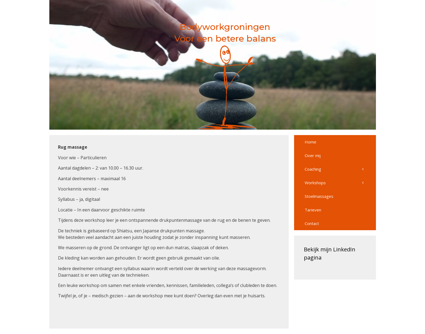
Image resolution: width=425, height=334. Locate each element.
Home (310, 142)
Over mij (313, 155)
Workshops (340, 182)
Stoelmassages (319, 196)
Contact (312, 223)
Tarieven (313, 210)
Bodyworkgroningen (225, 26)
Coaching (340, 169)
